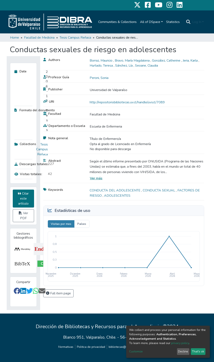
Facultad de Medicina (39, 37)
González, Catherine (166, 60)
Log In (196, 22)
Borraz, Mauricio (101, 60)
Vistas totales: (28, 174)
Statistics (173, 22)
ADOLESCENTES (117, 195)
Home (14, 37)
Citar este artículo (23, 198)
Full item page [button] (58, 293)
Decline (183, 351)
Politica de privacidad (91, 347)
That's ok (198, 351)
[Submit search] (188, 21)
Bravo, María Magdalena (132, 60)
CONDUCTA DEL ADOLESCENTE (115, 190)
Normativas (65, 347)
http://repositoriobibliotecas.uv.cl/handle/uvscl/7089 (127, 102)
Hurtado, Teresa (102, 65)
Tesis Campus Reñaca (75, 37)
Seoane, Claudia (146, 65)
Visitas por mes (61, 224)
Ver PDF (23, 215)
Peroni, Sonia (99, 78)
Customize (136, 351)
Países (81, 224)
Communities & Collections (117, 22)
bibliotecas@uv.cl (120, 347)
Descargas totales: (30, 164)
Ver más (96, 178)
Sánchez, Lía (124, 65)
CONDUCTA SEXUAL (159, 190)
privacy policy (180, 343)
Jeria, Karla (191, 60)
